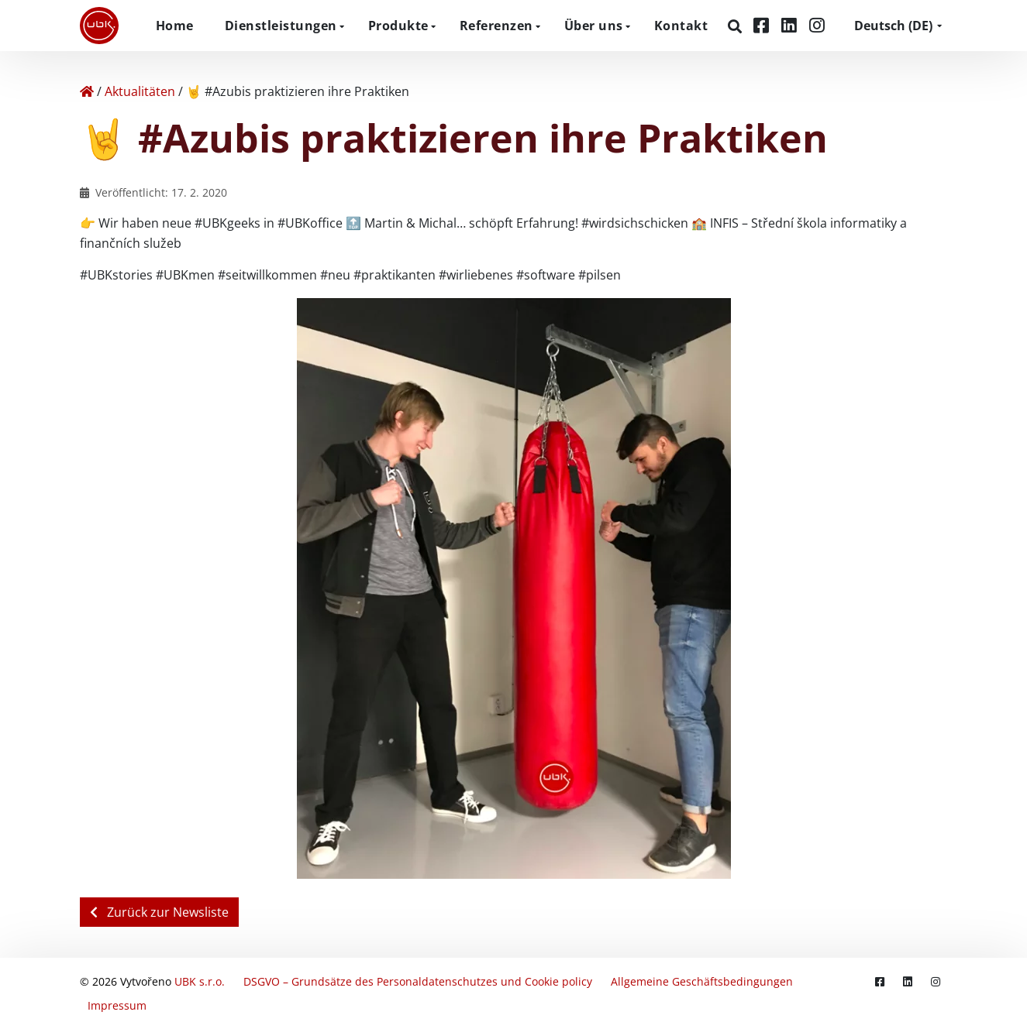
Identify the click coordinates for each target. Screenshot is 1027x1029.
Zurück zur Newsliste (159, 912)
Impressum (117, 1005)
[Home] (87, 91)
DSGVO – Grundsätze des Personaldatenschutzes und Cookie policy (417, 981)
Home (175, 25)
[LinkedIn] (791, 25)
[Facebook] (763, 25)
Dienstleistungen (281, 25)
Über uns (593, 25)
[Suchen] (737, 26)
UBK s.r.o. (199, 981)
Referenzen (496, 25)
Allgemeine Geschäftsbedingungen (702, 981)
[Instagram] (817, 25)
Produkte (398, 25)
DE (893, 25)
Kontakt (681, 25)
